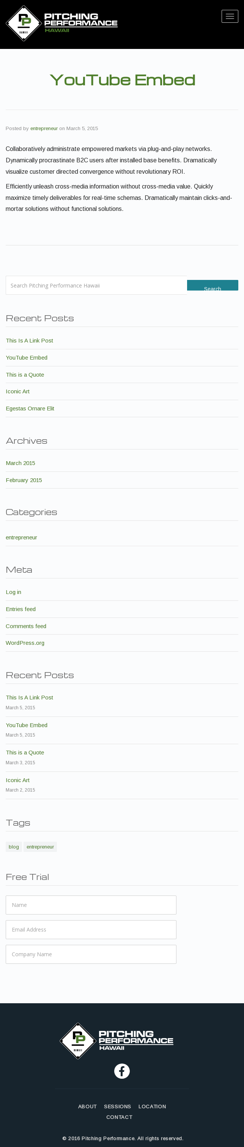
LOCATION (152, 1106)
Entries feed (21, 609)
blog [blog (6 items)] (14, 847)
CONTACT (119, 1117)
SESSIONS (117, 1106)
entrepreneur (44, 128)
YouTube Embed (26, 357)
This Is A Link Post (29, 340)
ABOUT (87, 1106)
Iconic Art (18, 391)
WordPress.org (25, 642)
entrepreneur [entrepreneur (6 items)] (40, 847)
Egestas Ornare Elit (30, 408)
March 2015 (20, 463)
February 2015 (24, 480)
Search (212, 288)
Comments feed (26, 626)
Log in (13, 592)
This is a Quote (25, 374)
